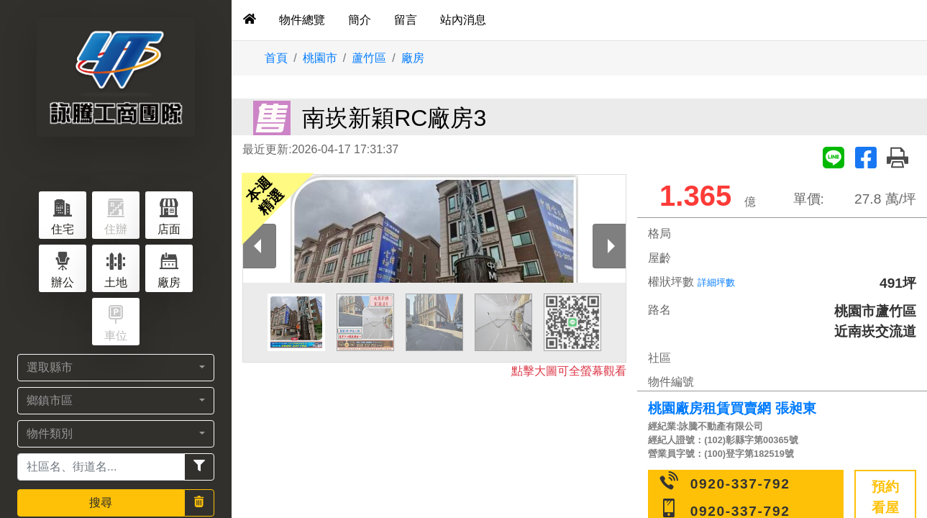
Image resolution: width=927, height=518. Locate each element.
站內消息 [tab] (463, 20)
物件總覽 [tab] (302, 20)
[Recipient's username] (101, 467)
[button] (115, 367)
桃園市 (320, 58)
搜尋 (100, 502)
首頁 (276, 58)
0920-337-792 (740, 483)
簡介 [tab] (359, 20)
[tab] (250, 20)
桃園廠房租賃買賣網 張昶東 (732, 408)
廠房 (412, 58)
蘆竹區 (369, 58)
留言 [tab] (405, 20)
